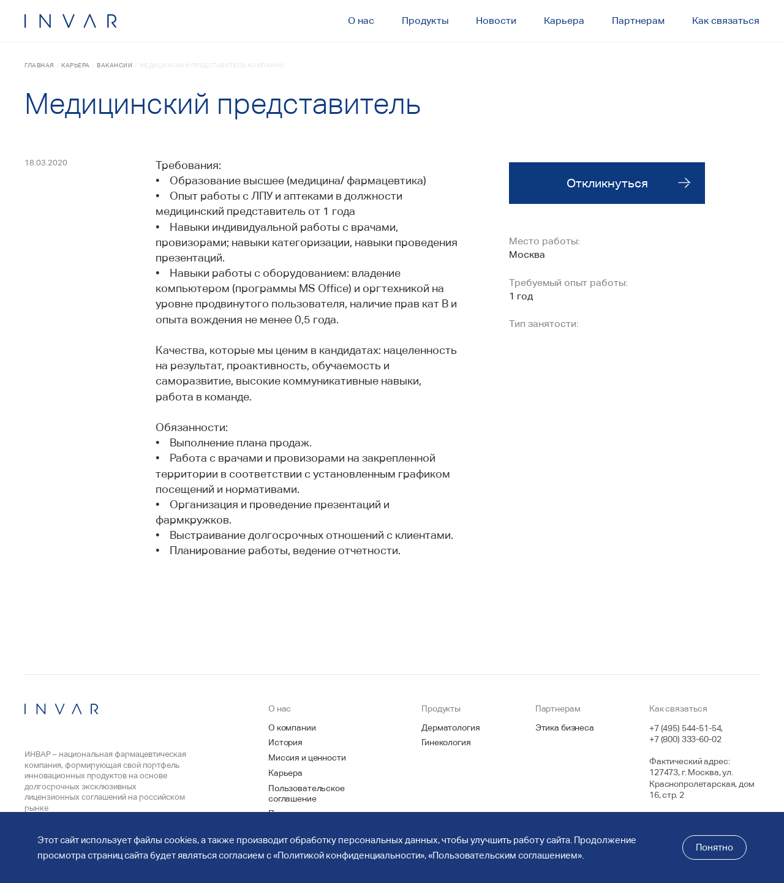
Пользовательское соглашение (306, 793)
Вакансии (114, 65)
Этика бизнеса (564, 727)
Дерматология (450, 727)
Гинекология (445, 742)
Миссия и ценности (307, 757)
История (285, 742)
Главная (39, 65)
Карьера (75, 65)
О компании (292, 727)
